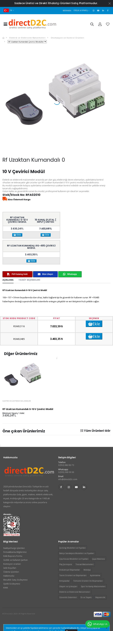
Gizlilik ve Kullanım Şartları (15, 560)
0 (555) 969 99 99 (66, 472)
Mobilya (87, 569)
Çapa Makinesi (98, 559)
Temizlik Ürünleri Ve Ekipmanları (88, 581)
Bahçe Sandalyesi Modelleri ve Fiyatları (76, 553)
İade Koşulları (9, 567)
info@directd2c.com (67, 479)
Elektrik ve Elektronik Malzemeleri (27, 37)
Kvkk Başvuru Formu (12, 556)
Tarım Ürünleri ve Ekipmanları (72, 575)
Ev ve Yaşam (86, 597)
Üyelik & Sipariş (81, 10)
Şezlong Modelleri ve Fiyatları (72, 548)
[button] (92, 24)
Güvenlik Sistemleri (68, 597)
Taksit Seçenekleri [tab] (29, 279)
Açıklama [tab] (8, 279)
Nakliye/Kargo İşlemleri (14, 548)
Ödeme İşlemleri (11, 571)
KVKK (5, 587)
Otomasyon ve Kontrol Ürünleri (67, 37)
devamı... (8, 514)
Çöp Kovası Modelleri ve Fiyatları (73, 559)
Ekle (17, 234)
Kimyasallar (64, 581)
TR (7, 10)
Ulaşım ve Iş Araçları (68, 586)
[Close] (106, 628)
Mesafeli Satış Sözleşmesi (15, 579)
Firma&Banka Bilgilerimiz (15, 552)
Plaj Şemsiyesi (65, 564)
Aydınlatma (95, 575)
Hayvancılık (100, 597)
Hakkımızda (8, 575)
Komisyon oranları (12, 564)
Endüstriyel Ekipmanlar (69, 569)
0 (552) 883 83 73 (66, 465)
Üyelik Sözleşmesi (11, 583)
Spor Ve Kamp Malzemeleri (93, 586)
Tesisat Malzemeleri (85, 564)
